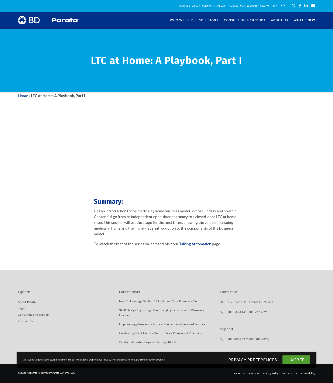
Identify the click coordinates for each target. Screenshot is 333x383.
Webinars (207, 6)
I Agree (296, 359)
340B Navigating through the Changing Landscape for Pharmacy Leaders (161, 312)
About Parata (27, 302)
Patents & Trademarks (246, 373)
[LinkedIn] (306, 6)
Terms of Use (289, 373)
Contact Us (236, 6)
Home (23, 95)
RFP (275, 6)
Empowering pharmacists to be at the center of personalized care (162, 324)
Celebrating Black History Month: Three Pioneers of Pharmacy (160, 333)
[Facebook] (300, 6)
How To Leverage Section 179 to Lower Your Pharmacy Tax (158, 301)
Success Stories (188, 6)
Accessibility (308, 373)
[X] (294, 6)
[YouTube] (313, 6)
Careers (221, 6)
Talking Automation (195, 243)
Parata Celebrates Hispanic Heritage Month (148, 342)
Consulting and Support (33, 314)
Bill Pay (264, 6)
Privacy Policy (270, 373)
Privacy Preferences (252, 359)
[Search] (283, 5)
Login (252, 6)
